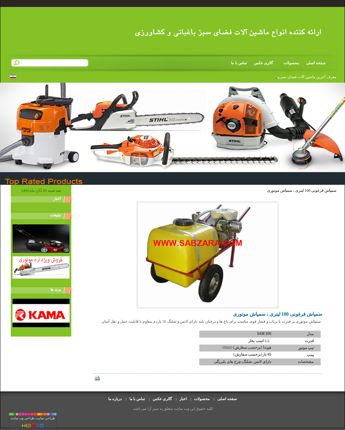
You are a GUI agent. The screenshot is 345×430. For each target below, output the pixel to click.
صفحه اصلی (316, 63)
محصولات (289, 63)
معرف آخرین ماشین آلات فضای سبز (308, 77)
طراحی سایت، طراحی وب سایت (32, 418)
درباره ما (115, 399)
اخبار (183, 399)
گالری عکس (263, 63)
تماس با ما (239, 63)
